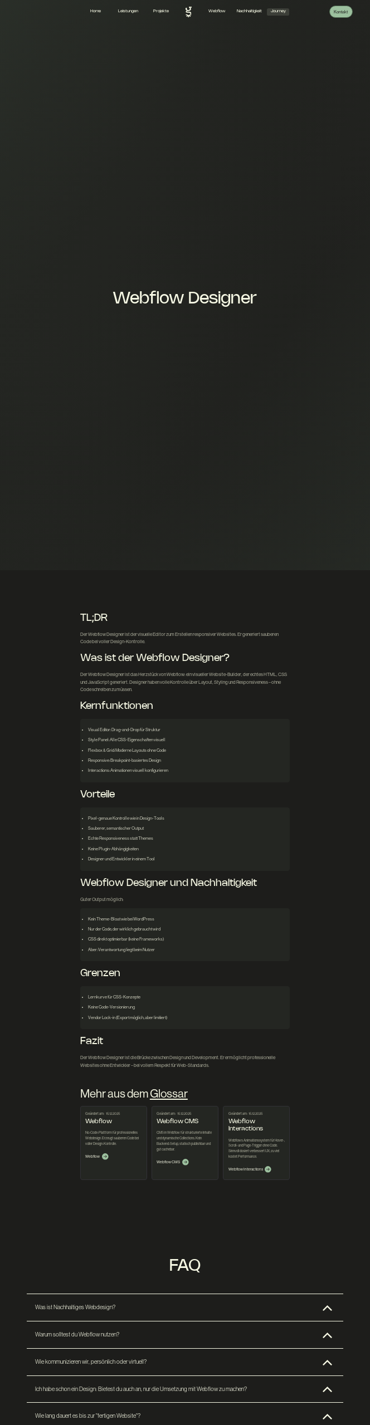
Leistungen (128, 11)
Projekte (161, 11)
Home (95, 11)
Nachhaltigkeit (249, 11)
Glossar (169, 1093)
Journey (278, 11)
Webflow (216, 11)
